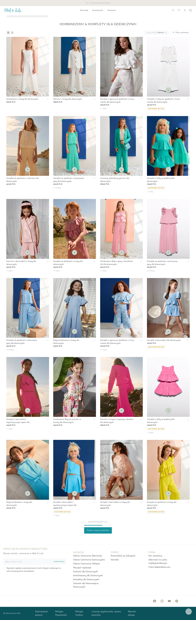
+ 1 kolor (103, 108)
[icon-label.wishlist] (179, 10)
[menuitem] (84, 10)
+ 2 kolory (57, 187)
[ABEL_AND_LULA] (12, 10)
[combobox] (156, 33)
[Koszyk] (190, 10)
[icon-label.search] (173, 10)
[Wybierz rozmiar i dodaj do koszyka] (27, 90)
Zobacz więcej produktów (98, 530)
